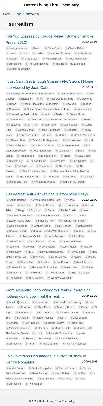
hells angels (85, 225)
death (86, 210)
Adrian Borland (17, 199)
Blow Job (70, 103)
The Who (71, 176)
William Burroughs (19, 68)
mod (90, 140)
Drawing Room (65, 307)
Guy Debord (64, 225)
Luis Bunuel (47, 378)
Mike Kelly (15, 251)
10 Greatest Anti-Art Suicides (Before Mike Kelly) (47, 194)
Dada (59, 114)
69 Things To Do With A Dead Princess (31, 93)
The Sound (15, 277)
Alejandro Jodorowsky (69, 302)
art (41, 98)
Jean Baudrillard (51, 129)
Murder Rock (62, 328)
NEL (30, 251)
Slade (66, 155)
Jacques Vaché (31, 236)
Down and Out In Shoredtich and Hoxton (54, 119)
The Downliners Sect (34, 171)
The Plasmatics (80, 272)
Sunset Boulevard (69, 338)
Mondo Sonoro (17, 145)
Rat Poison (62, 262)
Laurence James (28, 135)
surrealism (32, 14)
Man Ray (66, 378)
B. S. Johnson (70, 205)
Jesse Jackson (55, 236)
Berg (21, 210)
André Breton (16, 368)
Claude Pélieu (76, 48)
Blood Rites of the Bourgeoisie (40, 103)
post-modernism (78, 58)
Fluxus (88, 119)
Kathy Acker (84, 53)
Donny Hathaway (50, 215)
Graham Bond (42, 225)
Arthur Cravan (46, 205)
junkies (39, 53)
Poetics (45, 262)
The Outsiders (56, 272)
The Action (45, 166)
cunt (46, 114)
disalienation (16, 119)
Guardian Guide (68, 312)
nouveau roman (70, 145)
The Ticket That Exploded (70, 63)
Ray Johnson (83, 262)
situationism (71, 267)
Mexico (88, 246)
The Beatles (65, 166)
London (30, 246)
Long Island (48, 246)
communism (84, 109)
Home (7, 14)
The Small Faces (29, 176)
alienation (26, 98)
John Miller (77, 236)
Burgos (87, 103)
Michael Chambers (19, 328)
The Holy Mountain (76, 343)
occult (38, 333)
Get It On (32, 124)
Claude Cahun (67, 368)
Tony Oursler (36, 277)
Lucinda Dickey (55, 322)
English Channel (76, 215)
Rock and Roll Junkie (44, 267)
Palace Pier (27, 262)
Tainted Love (24, 166)
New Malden (77, 251)
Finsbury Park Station (73, 220)
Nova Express (54, 58)
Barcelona (86, 98)
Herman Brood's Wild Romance (51, 231)
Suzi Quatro (79, 160)
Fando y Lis (25, 312)
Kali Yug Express (60, 53)
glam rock (50, 124)
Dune (84, 307)
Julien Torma (16, 241)
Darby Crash (68, 210)
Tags (18, 14)
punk (81, 150)
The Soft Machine (38, 63)
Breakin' (25, 307)
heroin (80, 231)
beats (37, 48)
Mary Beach (31, 58)
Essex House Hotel (20, 220)
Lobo (49, 135)
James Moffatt (26, 129)
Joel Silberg (80, 317)
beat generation (18, 48)
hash (25, 53)
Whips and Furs (18, 181)
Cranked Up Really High (23, 114)
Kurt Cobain (38, 241)
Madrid (63, 135)
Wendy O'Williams (61, 277)
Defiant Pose (76, 114)
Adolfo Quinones (18, 302)
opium (77, 256)
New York (38, 256)
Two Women (35, 383)
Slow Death (83, 155)
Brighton (35, 210)
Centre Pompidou (41, 368)
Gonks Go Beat (18, 225)
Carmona (14, 109)
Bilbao (12, 103)
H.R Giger (23, 317)
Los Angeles (69, 246)
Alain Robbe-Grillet (71, 93)
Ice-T (63, 317)
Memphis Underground (45, 140)
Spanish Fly (15, 160)
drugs (12, 53)
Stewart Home (38, 160)
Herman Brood (17, 231)
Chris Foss (43, 307)
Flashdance (45, 312)
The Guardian (50, 343)
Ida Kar (81, 373)
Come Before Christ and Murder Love (48, 109)
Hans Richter (62, 373)
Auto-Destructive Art (61, 98)
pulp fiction (65, 150)
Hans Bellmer (40, 373)
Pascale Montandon (60, 333)
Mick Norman (73, 140)
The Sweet (52, 176)
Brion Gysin (54, 48)
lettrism (13, 58)
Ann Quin (25, 205)
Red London (27, 155)
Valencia (88, 176)
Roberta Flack (17, 267)
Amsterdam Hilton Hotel (46, 199)
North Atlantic (59, 256)
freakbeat (14, 124)
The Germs (34, 272)
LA (53, 241)
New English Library (51, 251)
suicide (88, 267)
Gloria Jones (70, 124)
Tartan (31, 343)
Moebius (43, 328)
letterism (14, 246)
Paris (82, 378)
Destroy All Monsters (21, 215)
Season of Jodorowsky (38, 338)
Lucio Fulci (77, 322)
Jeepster (72, 129)
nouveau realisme (43, 145)
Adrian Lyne (42, 302)
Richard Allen (48, 155)
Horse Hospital (44, 317)
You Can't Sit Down (73, 181)
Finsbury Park (46, 220)
